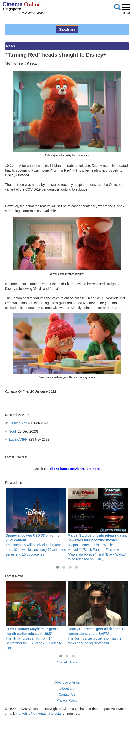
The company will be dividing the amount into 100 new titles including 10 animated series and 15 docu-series (36, 522)
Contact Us (67, 694)
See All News (67, 662)
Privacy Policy (66, 700)
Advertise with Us (67, 682)
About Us (67, 688)
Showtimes (67, 29)
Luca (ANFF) (18, 439)
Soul (12, 431)
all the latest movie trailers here (75, 469)
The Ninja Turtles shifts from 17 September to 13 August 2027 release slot (36, 615)
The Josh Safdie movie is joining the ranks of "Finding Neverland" (98, 613)
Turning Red (18, 423)
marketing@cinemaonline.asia (38, 713)
